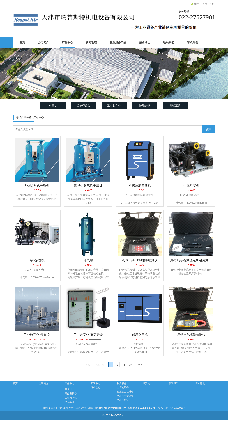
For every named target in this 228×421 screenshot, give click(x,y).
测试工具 (175, 106)
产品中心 (67, 42)
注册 (212, 3)
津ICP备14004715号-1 (114, 415)
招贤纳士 (144, 42)
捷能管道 (144, 106)
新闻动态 (91, 42)
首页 (22, 42)
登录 (204, 3)
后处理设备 (83, 106)
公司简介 (43, 42)
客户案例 (192, 42)
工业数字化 (114, 106)
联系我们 (168, 42)
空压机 (53, 106)
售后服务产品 (118, 42)
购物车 (195, 3)
